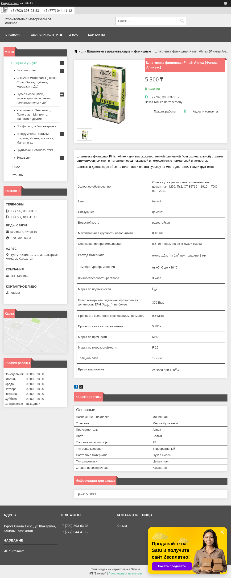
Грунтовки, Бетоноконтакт (34, 150)
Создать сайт (10, 3)
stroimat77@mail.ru (23, 231)
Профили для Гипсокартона (36, 126)
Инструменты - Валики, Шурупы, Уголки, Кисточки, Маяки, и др (35, 138)
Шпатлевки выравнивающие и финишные (119, 51)
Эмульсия (23, 157)
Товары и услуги (43, 34)
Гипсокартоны (26, 70)
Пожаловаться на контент (125, 573)
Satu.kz (135, 569)
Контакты (96, 34)
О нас (74, 34)
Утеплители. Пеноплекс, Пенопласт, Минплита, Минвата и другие (33, 114)
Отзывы (17, 175)
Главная (12, 34)
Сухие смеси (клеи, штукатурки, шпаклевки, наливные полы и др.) (33, 98)
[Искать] (182, 21)
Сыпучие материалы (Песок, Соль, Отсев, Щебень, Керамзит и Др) (36, 82)
